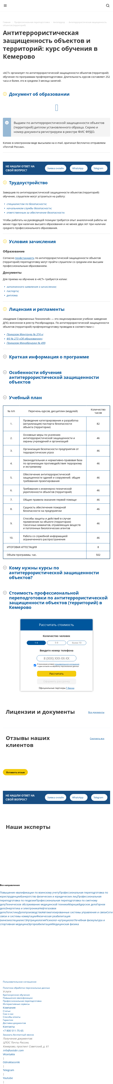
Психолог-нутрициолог (60, 920)
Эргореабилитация (40, 924)
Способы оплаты (11, 1016)
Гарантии (8, 1020)
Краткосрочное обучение (16, 994)
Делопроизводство (30, 912)
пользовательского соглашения (67, 664)
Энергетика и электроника (22, 908)
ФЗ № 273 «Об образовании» (24, 338)
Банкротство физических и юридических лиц (49, 896)
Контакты (9, 1026)
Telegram (8, 1070)
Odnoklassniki (11, 1062)
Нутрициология (36, 920)
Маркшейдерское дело (82, 904)
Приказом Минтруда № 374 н (24, 334)
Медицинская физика (65, 924)
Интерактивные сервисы (16, 1004)
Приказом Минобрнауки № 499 (25, 343)
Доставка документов (14, 1023)
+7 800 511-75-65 (13, 1030)
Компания (9, 1007)
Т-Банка (70, 688)
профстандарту (24, 258)
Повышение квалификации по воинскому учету (29, 892)
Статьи (6, 1011)
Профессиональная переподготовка (22, 1000)
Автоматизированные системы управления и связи (74, 912)
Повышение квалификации (18, 997)
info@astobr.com (13, 1050)
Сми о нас (8, 1013)
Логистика (12, 912)
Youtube (8, 1078)
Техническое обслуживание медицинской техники (37, 904)
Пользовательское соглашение (19, 981)
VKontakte (9, 1054)
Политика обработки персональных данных (26, 987)
